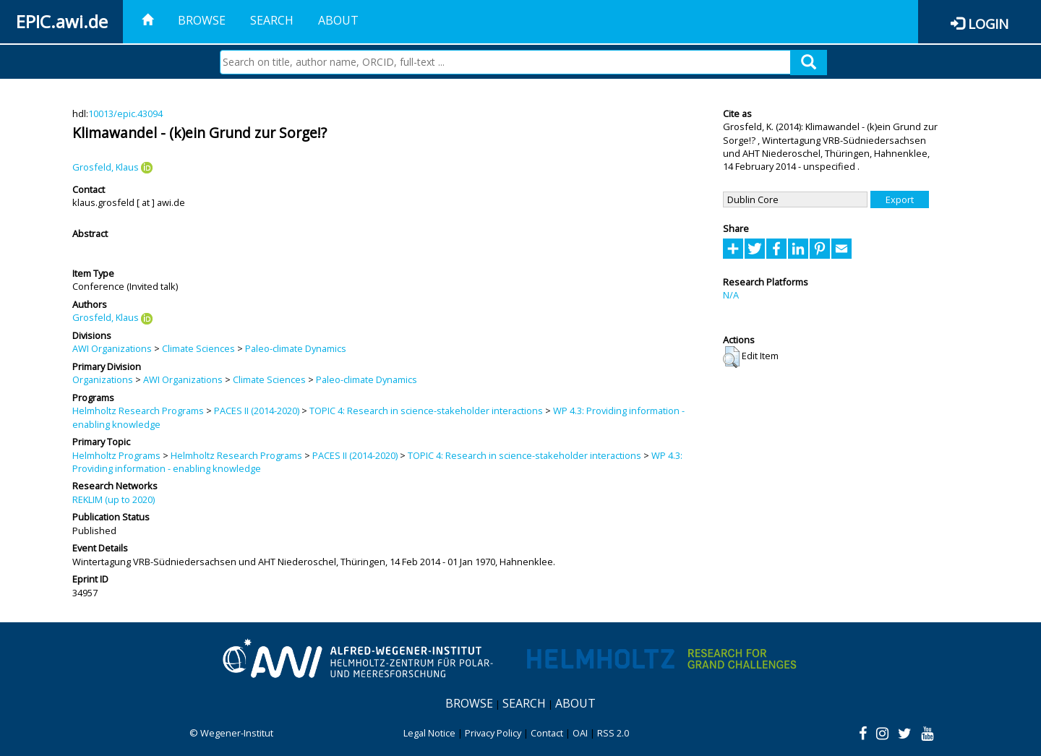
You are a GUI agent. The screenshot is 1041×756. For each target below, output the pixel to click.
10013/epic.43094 (125, 113)
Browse (202, 20)
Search (272, 20)
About (338, 20)
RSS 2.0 (613, 732)
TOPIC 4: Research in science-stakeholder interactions (426, 410)
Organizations (102, 379)
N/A (731, 294)
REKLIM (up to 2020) (113, 499)
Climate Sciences (198, 348)
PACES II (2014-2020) (256, 410)
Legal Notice (429, 732)
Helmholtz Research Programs (138, 410)
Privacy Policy (493, 732)
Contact (547, 732)
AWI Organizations (112, 348)
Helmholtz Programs (116, 455)
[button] (731, 357)
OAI (580, 732)
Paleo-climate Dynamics (295, 348)
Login (988, 23)
